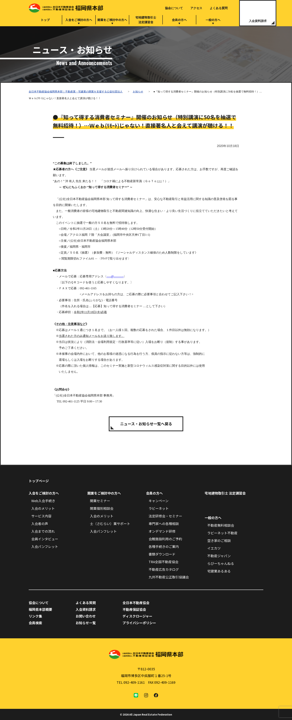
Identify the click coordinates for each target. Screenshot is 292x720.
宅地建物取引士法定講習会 (145, 19)
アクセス (196, 8)
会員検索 (35, 622)
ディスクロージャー (137, 616)
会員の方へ (179, 19)
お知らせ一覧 (86, 622)
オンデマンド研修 (162, 531)
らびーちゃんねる (220, 563)
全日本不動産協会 (136, 602)
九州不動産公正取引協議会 (169, 577)
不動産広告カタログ (164, 569)
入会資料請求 (258, 21)
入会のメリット (43, 508)
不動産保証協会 (134, 609)
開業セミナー (100, 500)
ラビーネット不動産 (222, 532)
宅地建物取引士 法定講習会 (225, 493)
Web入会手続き (43, 500)
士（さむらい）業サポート (110, 523)
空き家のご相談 (219, 540)
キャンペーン (159, 500)
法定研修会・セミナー (165, 515)
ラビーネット (159, 508)
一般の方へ (213, 19)
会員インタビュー (44, 538)
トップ (45, 19)
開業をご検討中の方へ (112, 19)
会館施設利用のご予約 (165, 538)
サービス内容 (41, 515)
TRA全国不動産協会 (163, 561)
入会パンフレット (44, 546)
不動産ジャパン (219, 555)
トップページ (39, 480)
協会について (174, 8)
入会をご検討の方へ (78, 19)
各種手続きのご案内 (164, 546)
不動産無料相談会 (220, 525)
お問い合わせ (86, 616)
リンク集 (35, 616)
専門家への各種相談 (164, 523)
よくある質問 (219, 8)
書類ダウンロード (162, 554)
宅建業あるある (219, 571)
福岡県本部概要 (40, 609)
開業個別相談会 (101, 508)
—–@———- (115, 276)
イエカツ (214, 548)
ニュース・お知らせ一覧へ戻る (146, 423)
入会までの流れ (43, 531)
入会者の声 (39, 523)
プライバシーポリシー (139, 622)
